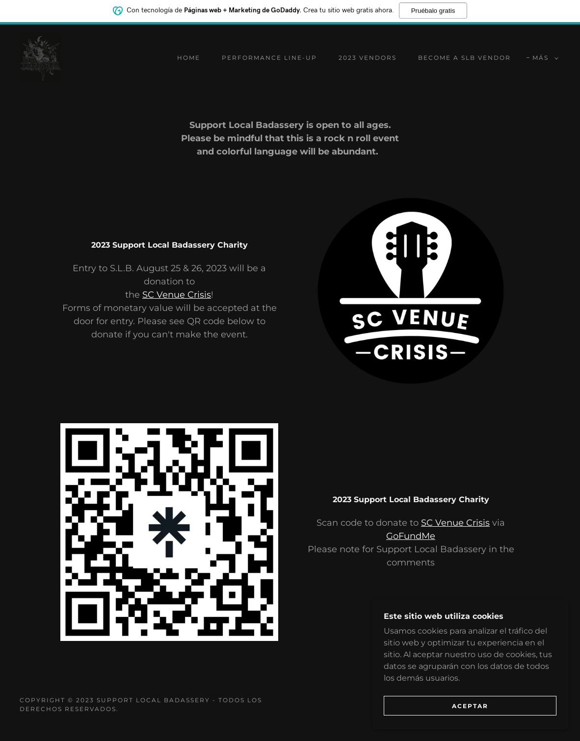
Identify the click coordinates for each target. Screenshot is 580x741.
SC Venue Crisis (176, 294)
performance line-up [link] (269, 57)
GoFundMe (410, 536)
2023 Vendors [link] (367, 57)
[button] (543, 58)
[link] (41, 57)
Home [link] (188, 57)
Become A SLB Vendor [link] (464, 57)
